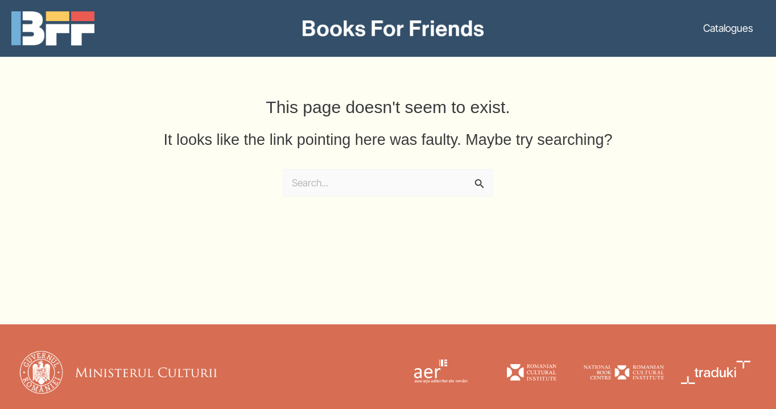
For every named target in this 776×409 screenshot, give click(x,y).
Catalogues (728, 28)
